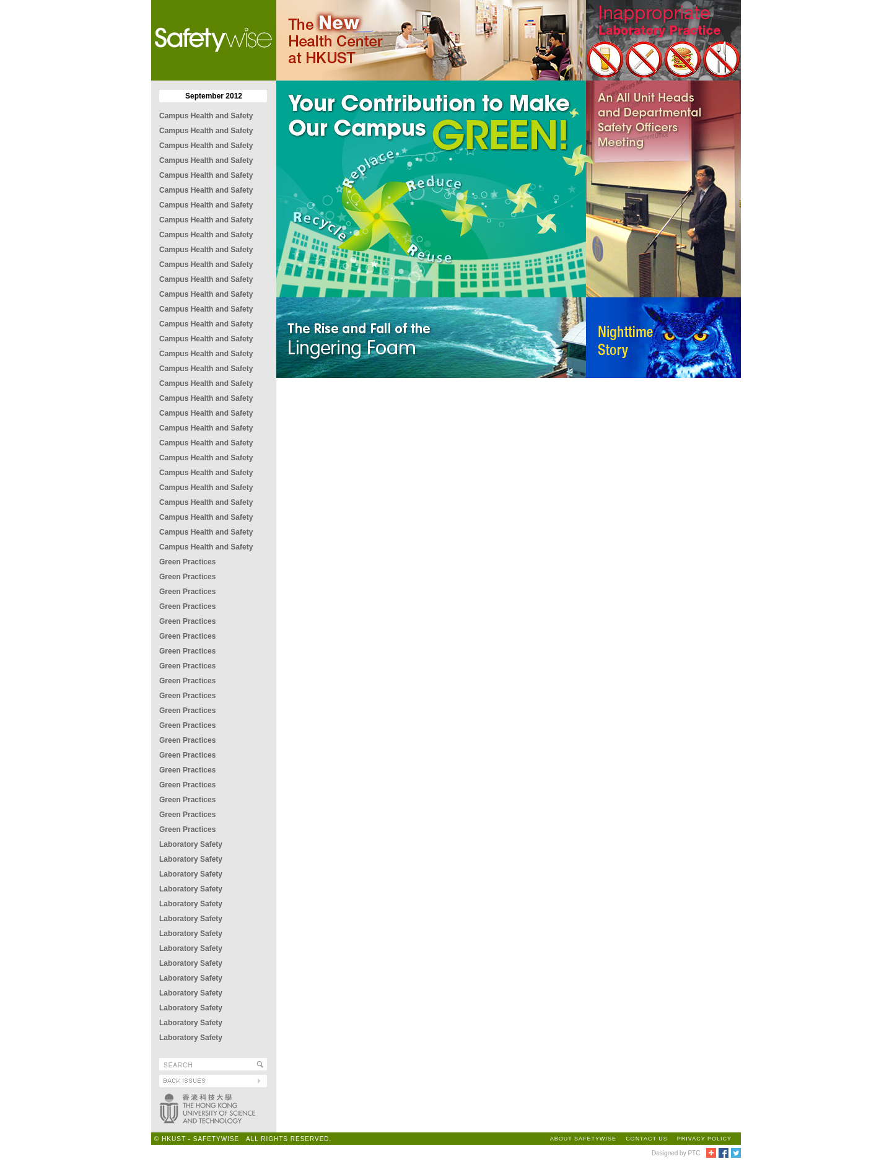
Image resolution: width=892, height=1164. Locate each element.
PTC (694, 1153)
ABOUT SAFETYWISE (583, 1139)
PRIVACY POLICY (704, 1139)
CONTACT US (647, 1139)
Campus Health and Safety (206, 116)
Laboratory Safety (190, 844)
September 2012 (213, 96)
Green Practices (187, 562)
